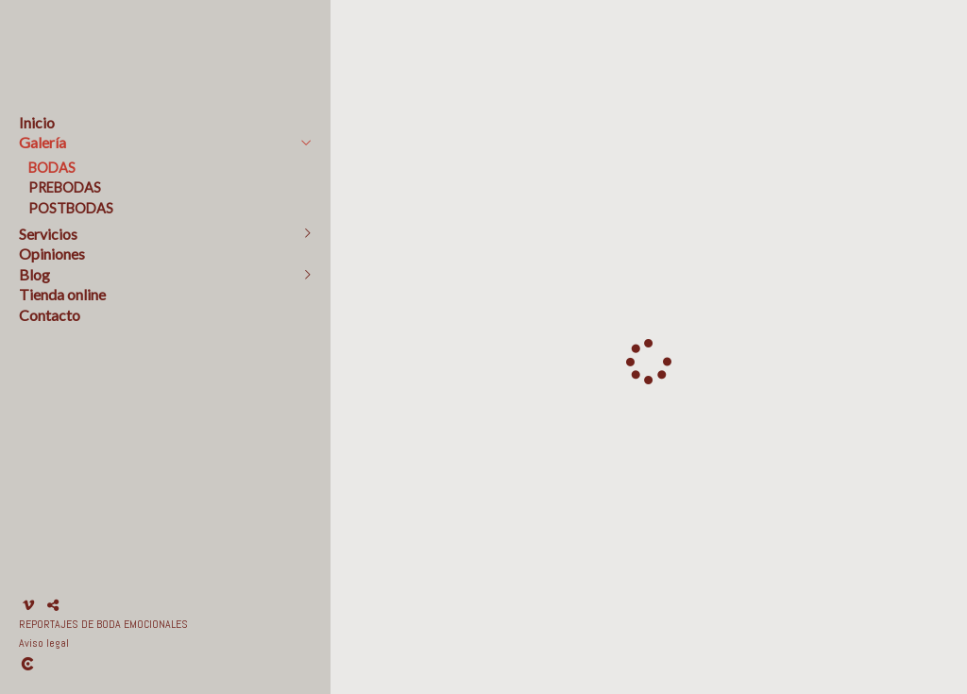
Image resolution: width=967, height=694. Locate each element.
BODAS (52, 168)
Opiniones (52, 253)
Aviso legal (44, 643)
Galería (42, 142)
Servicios (48, 234)
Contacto (49, 315)
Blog (34, 274)
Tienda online (62, 294)
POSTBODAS (70, 208)
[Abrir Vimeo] (28, 605)
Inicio (37, 122)
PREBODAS (64, 187)
